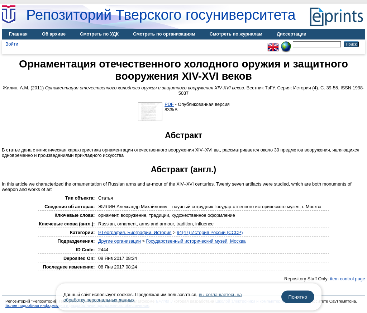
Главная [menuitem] (18, 34)
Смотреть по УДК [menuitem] (99, 34)
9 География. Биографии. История (135, 232)
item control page (347, 278)
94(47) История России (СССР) (210, 232)
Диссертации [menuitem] (291, 34)
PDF (169, 104)
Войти (11, 44)
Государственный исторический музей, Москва (196, 241)
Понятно (298, 297)
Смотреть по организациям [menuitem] (164, 34)
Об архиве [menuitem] (54, 34)
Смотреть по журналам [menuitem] (236, 34)
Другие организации (119, 241)
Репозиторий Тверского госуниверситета (161, 15)
